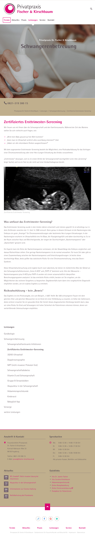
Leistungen (33, 20)
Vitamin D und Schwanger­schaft (21, 375)
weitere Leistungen (12, 412)
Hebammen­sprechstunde (17, 391)
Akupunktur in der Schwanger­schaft (22, 386)
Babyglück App (13, 401)
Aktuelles (15, 20)
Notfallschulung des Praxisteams (21, 495)
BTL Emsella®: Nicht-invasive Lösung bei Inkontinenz (24, 477)
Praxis (23, 20)
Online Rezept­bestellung (60, 485)
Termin (7, 20)
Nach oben (47, 507)
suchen (91, 8)
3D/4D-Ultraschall (15, 354)
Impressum (72, 532)
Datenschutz (81, 532)
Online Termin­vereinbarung (61, 488)
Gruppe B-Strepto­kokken (18, 380)
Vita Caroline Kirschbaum (61, 479)
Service (43, 20)
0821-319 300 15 (17, 103)
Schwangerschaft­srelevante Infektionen (24, 344)
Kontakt (51, 20)
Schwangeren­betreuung (57, 111)
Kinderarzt (11, 396)
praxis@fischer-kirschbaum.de (23, 459)
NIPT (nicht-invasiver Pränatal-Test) (22, 365)
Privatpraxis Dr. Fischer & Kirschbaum (26, 111)
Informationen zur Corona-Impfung (23, 489)
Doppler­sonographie (16, 360)
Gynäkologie (9, 333)
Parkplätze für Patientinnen (61, 491)
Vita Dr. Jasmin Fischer (60, 477)
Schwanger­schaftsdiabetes (18, 370)
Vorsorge (8, 407)
